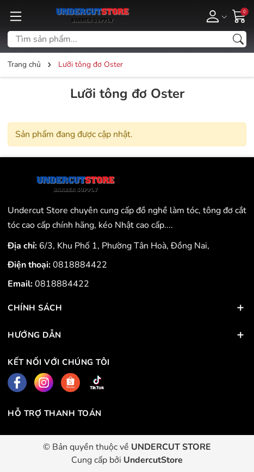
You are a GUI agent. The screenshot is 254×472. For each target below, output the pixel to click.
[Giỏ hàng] (239, 15)
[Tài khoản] (214, 16)
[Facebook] (17, 382)
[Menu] (16, 16)
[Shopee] (70, 382)
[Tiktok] (97, 382)
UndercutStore (153, 460)
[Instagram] (43, 382)
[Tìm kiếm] (238, 39)
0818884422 (80, 265)
